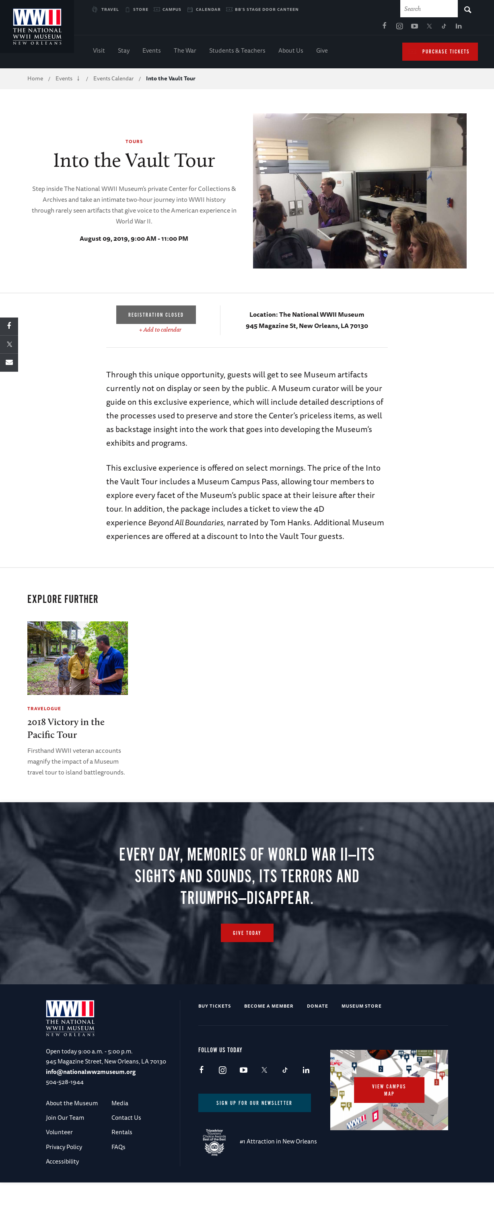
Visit (99, 52)
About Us (290, 52)
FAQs (118, 1149)
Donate (317, 1008)
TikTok (368, 29)
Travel (110, 9)
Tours (134, 143)
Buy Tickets (214, 1008)
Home (35, 80)
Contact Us (126, 1120)
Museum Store (362, 1008)
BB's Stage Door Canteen (267, 9)
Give (322, 52)
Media (119, 1105)
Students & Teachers (237, 52)
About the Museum (72, 1105)
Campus (172, 9)
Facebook (309, 29)
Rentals (121, 1134)
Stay (124, 52)
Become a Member (269, 1008)
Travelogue (44, 710)
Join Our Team (65, 1120)
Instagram (324, 29)
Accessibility (62, 1163)
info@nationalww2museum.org (91, 1074)
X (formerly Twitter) (354, 29)
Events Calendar (113, 80)
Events (151, 52)
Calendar (208, 9)
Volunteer (59, 1134)
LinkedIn (383, 29)
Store (140, 9)
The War (185, 52)
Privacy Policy (64, 1149)
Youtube (339, 29)
